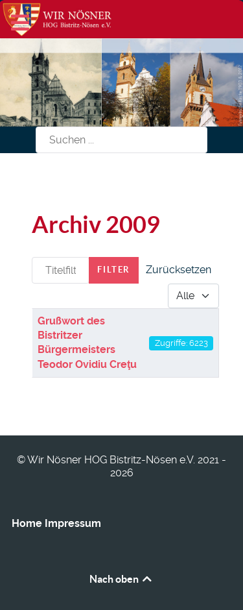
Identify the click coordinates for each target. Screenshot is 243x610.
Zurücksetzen (178, 269)
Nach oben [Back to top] (121, 579)
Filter (113, 269)
